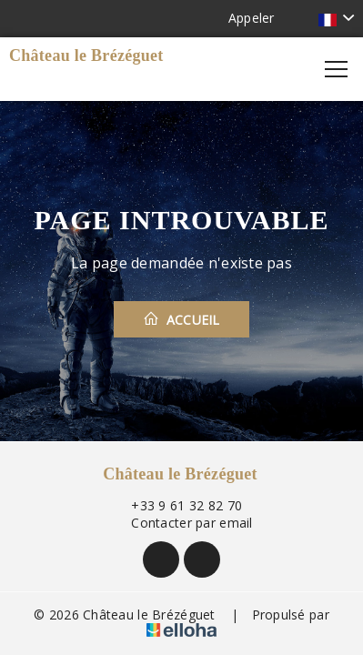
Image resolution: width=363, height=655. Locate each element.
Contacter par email (181, 522)
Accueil (181, 319)
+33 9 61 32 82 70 (176, 505)
